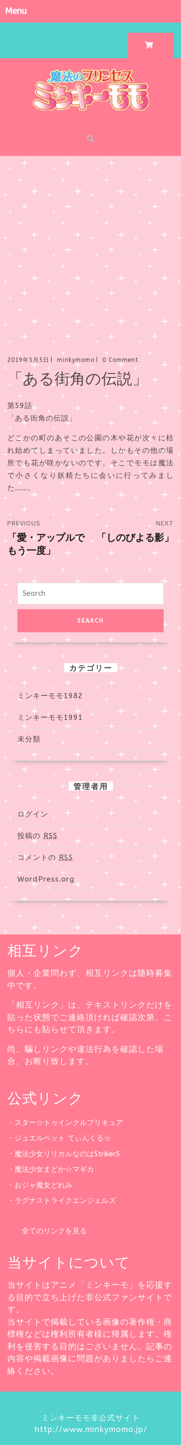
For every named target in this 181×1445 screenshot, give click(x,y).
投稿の (37, 835)
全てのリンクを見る (47, 1231)
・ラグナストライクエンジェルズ (61, 1200)
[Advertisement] (90, 251)
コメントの (45, 857)
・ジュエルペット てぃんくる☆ (59, 1138)
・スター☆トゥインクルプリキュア (65, 1122)
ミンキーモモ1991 (50, 717)
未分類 (29, 739)
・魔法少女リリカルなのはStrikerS (63, 1154)
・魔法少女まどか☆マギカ (50, 1169)
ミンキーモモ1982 (50, 695)
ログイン (32, 814)
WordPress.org (45, 879)
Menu (16, 11)
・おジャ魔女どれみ (39, 1185)
